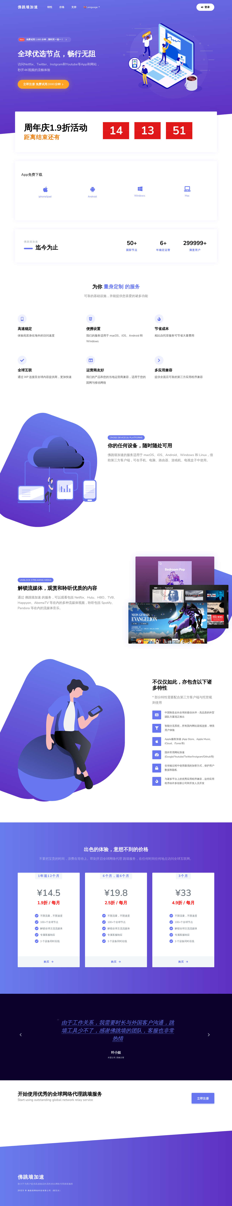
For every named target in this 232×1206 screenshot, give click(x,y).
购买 (49, 961)
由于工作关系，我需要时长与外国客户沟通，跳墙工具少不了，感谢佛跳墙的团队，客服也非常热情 (117, 1030)
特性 (49, 7)
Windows (139, 195)
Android (92, 196)
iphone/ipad (45, 196)
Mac (187, 195)
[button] (21, 1037)
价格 (61, 7)
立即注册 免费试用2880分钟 (43, 84)
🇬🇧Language (90, 7)
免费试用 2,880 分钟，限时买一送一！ (43, 39)
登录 (205, 7)
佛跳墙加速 (28, 7)
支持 (73, 7)
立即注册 (203, 1098)
